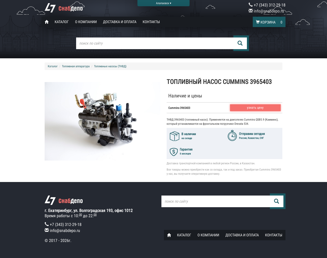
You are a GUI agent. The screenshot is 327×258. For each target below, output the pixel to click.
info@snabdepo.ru (266, 11)
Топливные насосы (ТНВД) (110, 66)
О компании (86, 22)
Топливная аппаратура (76, 66)
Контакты (151, 22)
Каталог (62, 22)
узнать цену (255, 108)
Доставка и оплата (119, 22)
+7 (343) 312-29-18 (267, 4)
